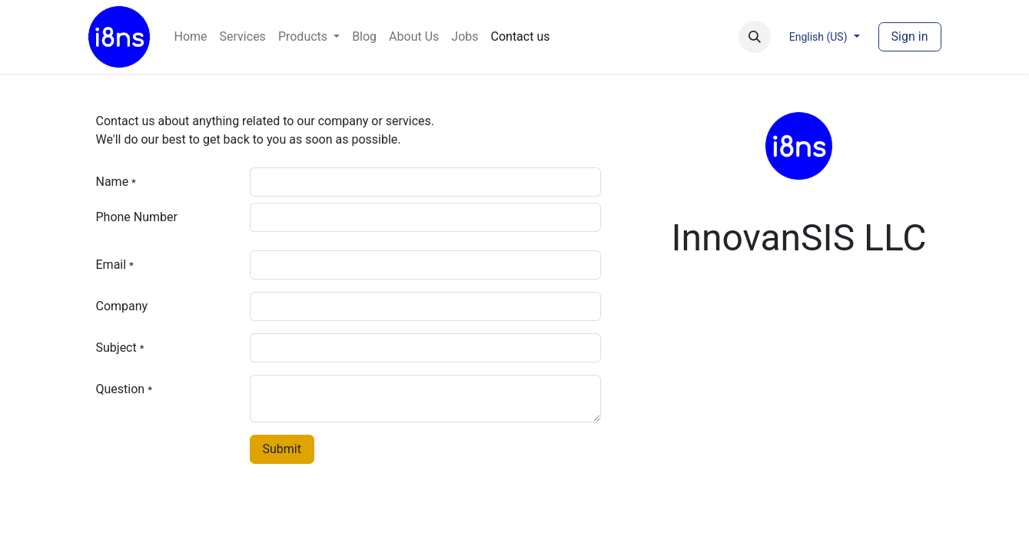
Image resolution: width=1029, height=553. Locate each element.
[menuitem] (191, 37)
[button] (755, 37)
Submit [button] (282, 449)
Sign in (909, 36)
